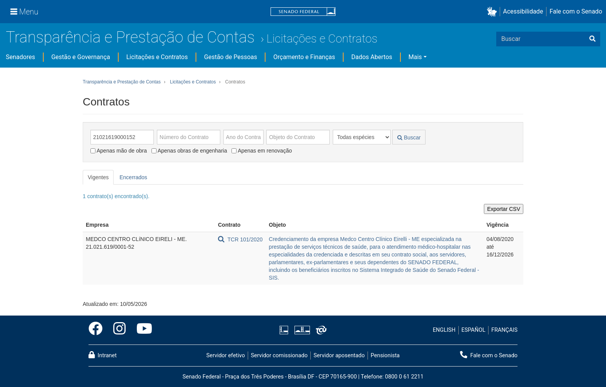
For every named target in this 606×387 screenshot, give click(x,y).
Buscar (408, 137)
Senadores (20, 57)
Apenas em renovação (262, 151)
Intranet (103, 355)
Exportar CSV (503, 209)
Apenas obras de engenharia (189, 151)
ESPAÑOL (473, 330)
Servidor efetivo (225, 355)
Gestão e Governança (80, 57)
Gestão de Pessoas (230, 57)
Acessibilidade (523, 11)
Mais (415, 57)
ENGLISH (444, 330)
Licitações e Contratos (321, 38)
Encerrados (133, 177)
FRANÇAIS (504, 330)
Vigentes (98, 177)
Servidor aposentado (338, 355)
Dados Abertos (371, 57)
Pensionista (385, 355)
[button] (493, 12)
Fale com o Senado (576, 11)
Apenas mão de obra (118, 151)
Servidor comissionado (279, 355)
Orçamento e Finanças (304, 57)
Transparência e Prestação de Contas (130, 37)
